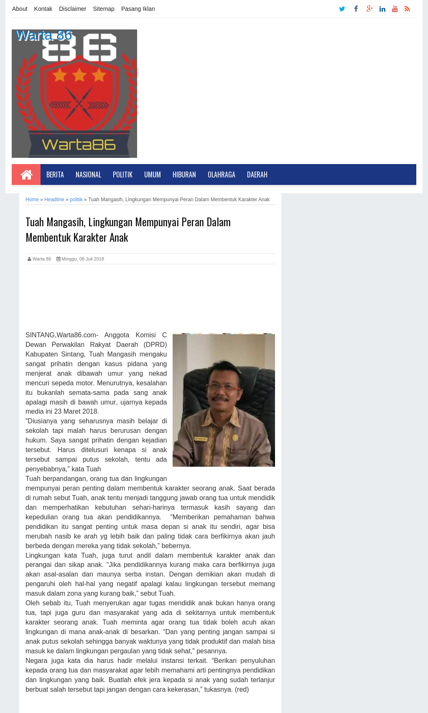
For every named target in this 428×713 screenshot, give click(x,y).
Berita (55, 174)
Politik (122, 174)
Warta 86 (43, 35)
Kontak (43, 8)
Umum (152, 174)
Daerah (257, 174)
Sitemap (104, 8)
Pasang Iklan (138, 8)
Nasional (88, 174)
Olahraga (221, 174)
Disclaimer (72, 8)
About (20, 8)
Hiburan (184, 174)
